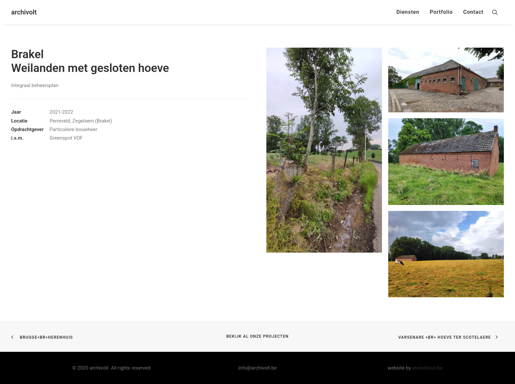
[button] (498, 12)
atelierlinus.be (427, 368)
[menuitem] (408, 12)
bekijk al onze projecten (257, 336)
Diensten (407, 12)
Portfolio (441, 12)
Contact (473, 12)
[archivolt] (24, 12)
